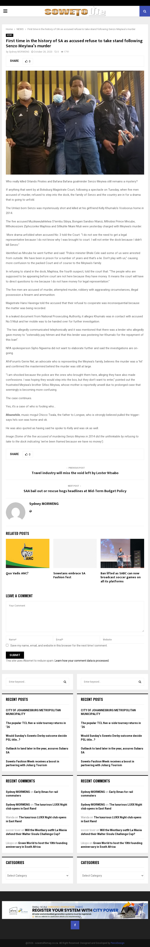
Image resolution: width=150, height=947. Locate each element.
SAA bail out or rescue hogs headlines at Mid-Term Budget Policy (75, 491)
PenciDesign (117, 943)
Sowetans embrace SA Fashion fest (69, 575)
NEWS (9, 35)
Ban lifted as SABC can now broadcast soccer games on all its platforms (121, 577)
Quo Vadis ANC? (17, 573)
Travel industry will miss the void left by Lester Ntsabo (75, 473)
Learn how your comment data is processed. (82, 660)
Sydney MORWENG (19, 51)
